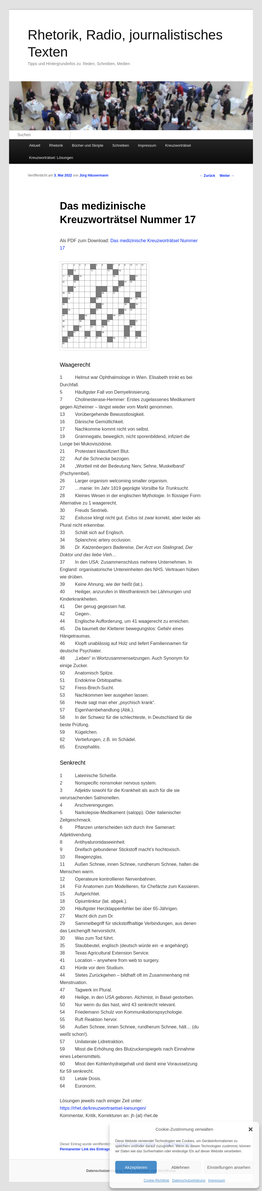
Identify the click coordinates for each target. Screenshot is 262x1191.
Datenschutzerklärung (188, 1180)
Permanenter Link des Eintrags (85, 1149)
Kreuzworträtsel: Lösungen (51, 157)
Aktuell (34, 145)
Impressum (216, 1180)
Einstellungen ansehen (228, 1167)
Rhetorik (56, 145)
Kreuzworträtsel (178, 145)
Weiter (227, 176)
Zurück (207, 176)
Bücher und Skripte (88, 145)
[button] (250, 1129)
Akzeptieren (136, 1167)
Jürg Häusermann (93, 175)
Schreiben (120, 145)
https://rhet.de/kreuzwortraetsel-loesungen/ (103, 1108)
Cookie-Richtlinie (156, 1180)
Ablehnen (180, 1167)
